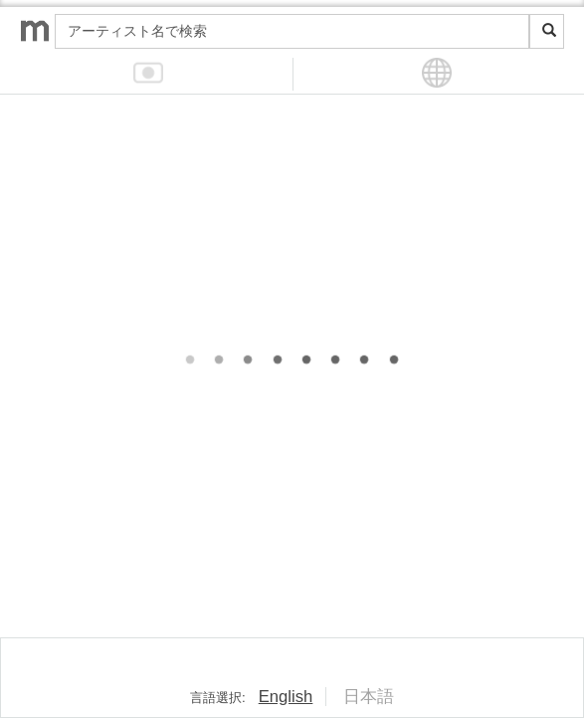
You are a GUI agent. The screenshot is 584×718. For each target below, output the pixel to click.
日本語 (368, 696)
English (286, 696)
